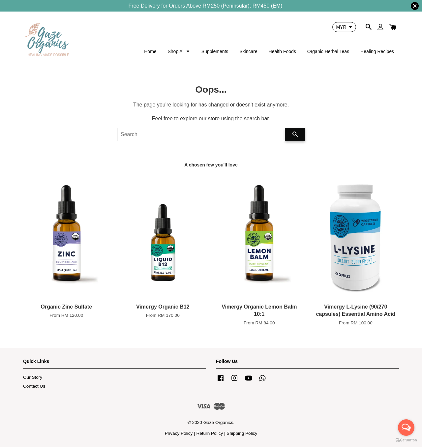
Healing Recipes (377, 51)
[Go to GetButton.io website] (406, 440)
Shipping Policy (241, 433)
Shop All (178, 51)
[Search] (201, 134)
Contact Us (34, 386)
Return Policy (209, 433)
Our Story (32, 377)
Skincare (248, 51)
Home (150, 51)
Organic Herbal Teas (328, 51)
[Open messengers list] (406, 427)
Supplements (214, 51)
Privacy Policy (179, 433)
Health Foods (282, 51)
